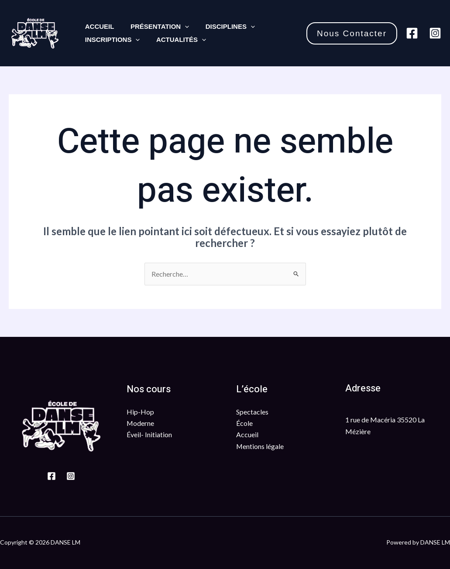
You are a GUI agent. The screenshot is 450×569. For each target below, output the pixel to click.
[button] (351, 33)
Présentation (155, 26)
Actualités (176, 39)
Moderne (141, 423)
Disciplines (222, 26)
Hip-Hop (140, 412)
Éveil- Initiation (149, 435)
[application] (180, 26)
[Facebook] (412, 33)
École (244, 423)
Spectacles (252, 412)
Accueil (98, 26)
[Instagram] (435, 33)
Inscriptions (110, 39)
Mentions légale (260, 446)
